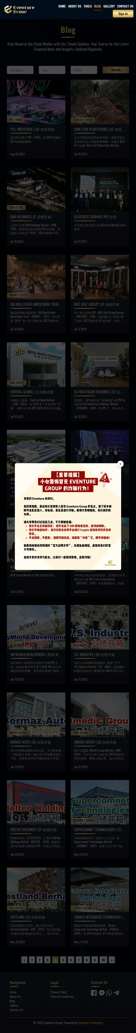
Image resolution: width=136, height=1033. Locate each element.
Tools (88, 6)
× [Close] (120, 464)
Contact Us (125, 6)
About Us (74, 6)
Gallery (109, 6)
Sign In (123, 13)
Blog (97, 6)
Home (62, 6)
